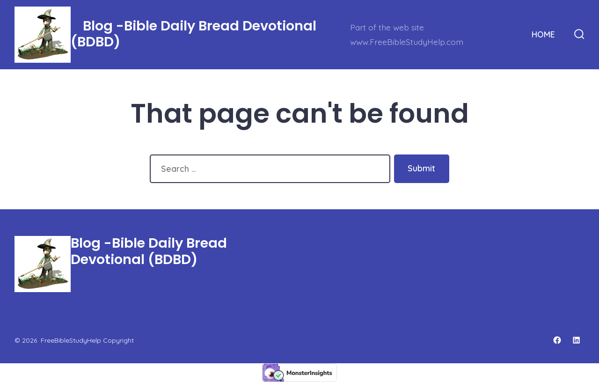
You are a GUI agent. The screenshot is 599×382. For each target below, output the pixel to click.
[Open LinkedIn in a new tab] (576, 340)
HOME (543, 34)
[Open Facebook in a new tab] (557, 340)
